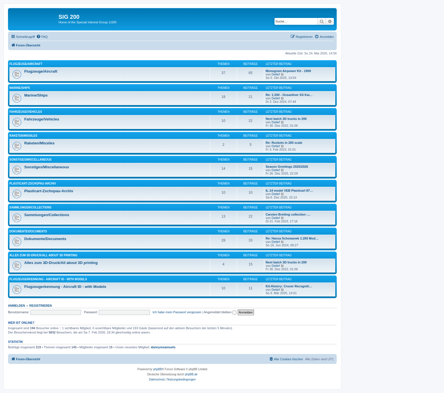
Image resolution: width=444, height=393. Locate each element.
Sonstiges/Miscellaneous (30, 159)
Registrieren (40, 305)
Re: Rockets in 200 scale (284, 142)
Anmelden (16, 305)
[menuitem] (42, 36)
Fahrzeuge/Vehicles (25, 111)
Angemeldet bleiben (220, 312)
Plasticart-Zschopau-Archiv (32, 183)
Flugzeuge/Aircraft (26, 64)
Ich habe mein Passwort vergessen (177, 312)
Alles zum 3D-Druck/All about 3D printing (43, 255)
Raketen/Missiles (23, 135)
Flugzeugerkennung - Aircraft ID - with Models (48, 279)
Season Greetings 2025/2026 (287, 166)
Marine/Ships (19, 87)
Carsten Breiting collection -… (288, 214)
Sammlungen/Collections (30, 207)
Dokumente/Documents (28, 231)
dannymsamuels (163, 347)
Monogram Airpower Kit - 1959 (288, 71)
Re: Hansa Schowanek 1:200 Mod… (292, 238)
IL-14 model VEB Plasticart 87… (289, 190)
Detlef (276, 74)
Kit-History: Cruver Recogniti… (289, 286)
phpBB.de (191, 374)
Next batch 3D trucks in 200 (286, 118)
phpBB (157, 369)
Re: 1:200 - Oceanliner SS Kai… (289, 95)
